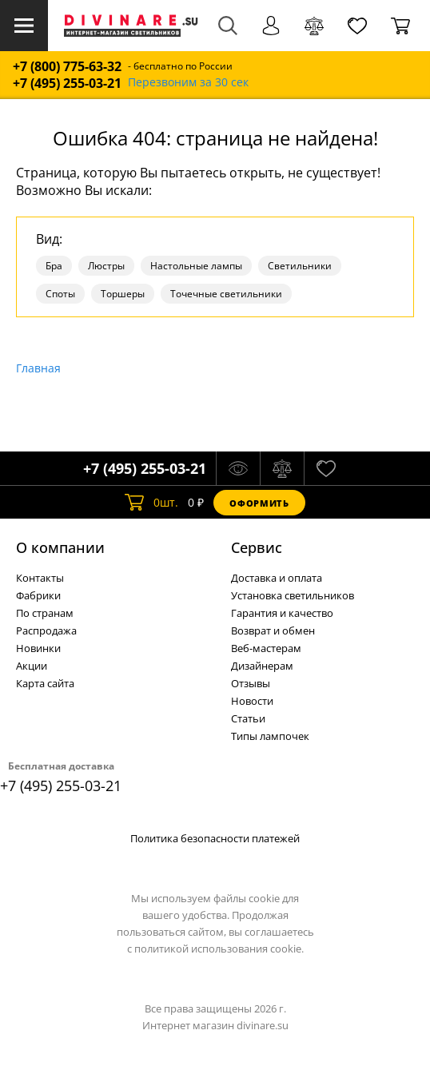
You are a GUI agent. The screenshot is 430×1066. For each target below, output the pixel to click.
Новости (252, 701)
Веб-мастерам (266, 648)
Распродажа (46, 630)
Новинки (38, 648)
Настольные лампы (196, 265)
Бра (54, 265)
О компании (60, 547)
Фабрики (38, 595)
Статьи (248, 718)
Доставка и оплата (276, 578)
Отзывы (250, 683)
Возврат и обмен (273, 630)
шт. (151, 502)
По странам (45, 613)
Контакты (40, 578)
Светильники (300, 265)
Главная (38, 368)
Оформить (259, 503)
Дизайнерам (262, 665)
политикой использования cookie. (219, 948)
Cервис (256, 547)
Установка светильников (292, 595)
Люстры (106, 265)
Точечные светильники (226, 293)
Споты (60, 293)
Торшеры (123, 293)
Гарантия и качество (282, 613)
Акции (31, 665)
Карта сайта (45, 683)
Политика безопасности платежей (215, 838)
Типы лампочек (270, 736)
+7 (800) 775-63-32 (67, 66)
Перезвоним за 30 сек (188, 82)
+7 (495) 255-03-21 (67, 83)
